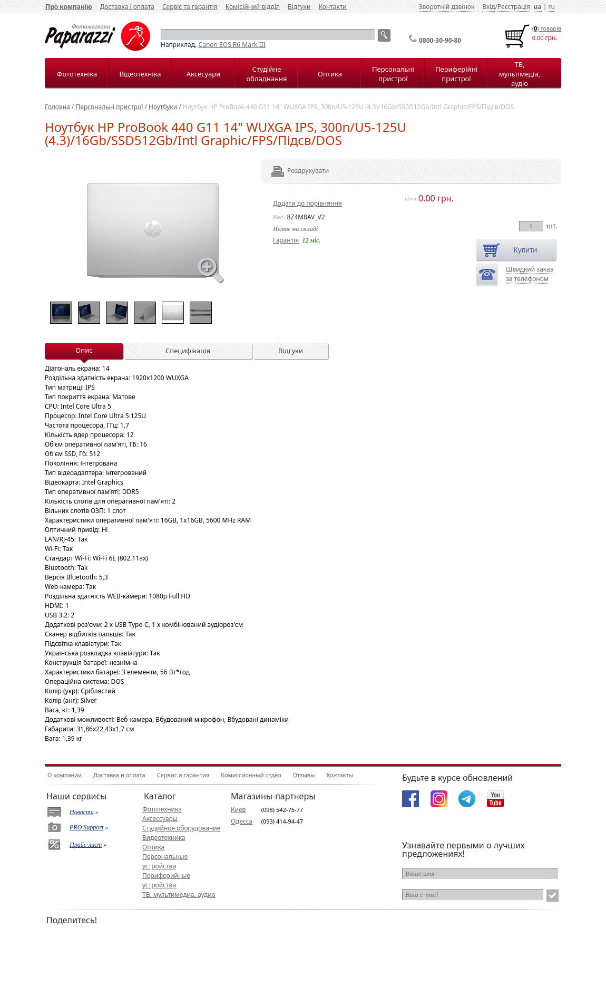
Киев (238, 809)
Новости (82, 812)
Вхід (488, 6)
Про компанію (68, 6)
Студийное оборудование (181, 828)
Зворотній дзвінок (447, 6)
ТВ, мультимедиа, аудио (179, 894)
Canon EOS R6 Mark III (232, 44)
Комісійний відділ (253, 6)
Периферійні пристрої (456, 73)
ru (551, 6)
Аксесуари (203, 74)
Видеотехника (163, 837)
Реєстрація (513, 6)
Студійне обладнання (267, 73)
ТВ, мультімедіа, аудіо (519, 74)
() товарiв (546, 28)
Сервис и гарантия (183, 775)
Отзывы (304, 775)
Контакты (339, 775)
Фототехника (162, 809)
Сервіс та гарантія (190, 6)
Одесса (241, 821)
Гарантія (286, 240)
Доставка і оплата (127, 6)
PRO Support (86, 827)
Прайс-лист (86, 844)
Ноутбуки (163, 106)
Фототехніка (77, 74)
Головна (57, 106)
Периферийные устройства (166, 880)
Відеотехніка (140, 74)
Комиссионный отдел (251, 775)
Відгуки (299, 6)
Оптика (330, 74)
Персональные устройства (165, 861)
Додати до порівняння (307, 203)
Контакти (332, 6)
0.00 (538, 38)
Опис (83, 350)
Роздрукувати (293, 170)
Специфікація (187, 350)
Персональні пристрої (393, 73)
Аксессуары (160, 818)
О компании (64, 775)
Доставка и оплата (119, 775)
